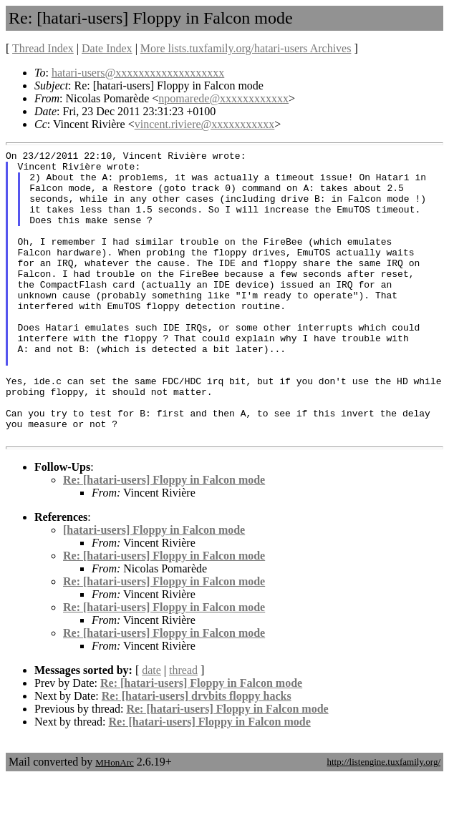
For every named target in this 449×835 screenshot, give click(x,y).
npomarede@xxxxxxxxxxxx (223, 98)
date (151, 728)
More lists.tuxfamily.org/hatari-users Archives (246, 48)
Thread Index (43, 48)
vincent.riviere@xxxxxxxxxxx (205, 124)
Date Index (107, 48)
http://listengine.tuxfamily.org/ (383, 819)
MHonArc (114, 820)
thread (183, 728)
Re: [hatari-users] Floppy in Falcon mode (164, 538)
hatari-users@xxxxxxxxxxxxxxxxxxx (138, 73)
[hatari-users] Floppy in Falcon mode (154, 588)
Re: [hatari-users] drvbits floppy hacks (196, 754)
